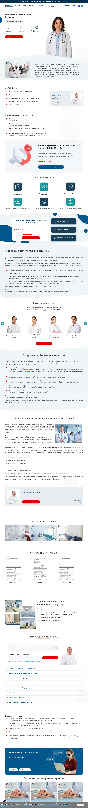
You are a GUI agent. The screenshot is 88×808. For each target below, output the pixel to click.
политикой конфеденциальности (29, 661)
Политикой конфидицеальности (42, 805)
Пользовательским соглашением (26, 805)
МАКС (13, 769)
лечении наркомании (27, 369)
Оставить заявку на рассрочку (51, 167)
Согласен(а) (80, 804)
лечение (24, 473)
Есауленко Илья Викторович (56, 100)
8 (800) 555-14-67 (44, 161)
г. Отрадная (50, 5)
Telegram (25, 769)
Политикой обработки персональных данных (54, 804)
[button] (41, 542)
